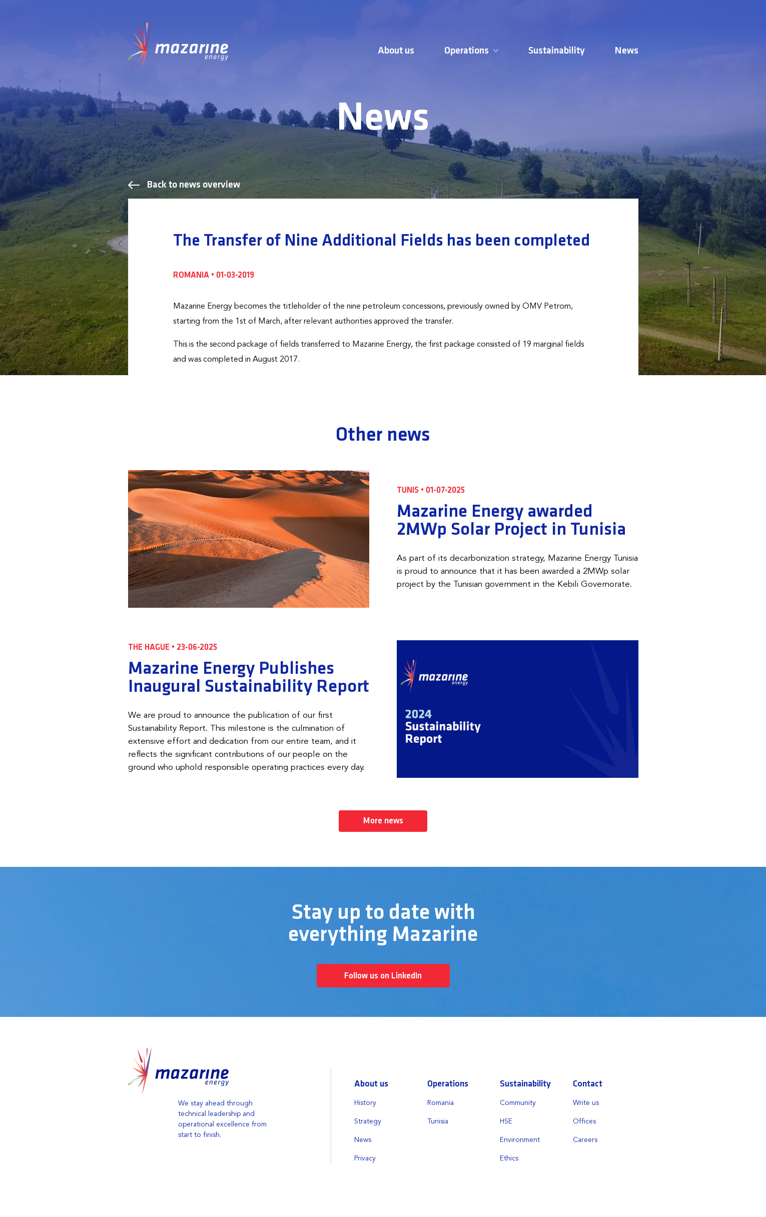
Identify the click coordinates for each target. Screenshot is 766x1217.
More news (383, 821)
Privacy (365, 1158)
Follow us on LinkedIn (383, 976)
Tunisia (437, 1121)
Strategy (367, 1121)
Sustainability (556, 51)
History (365, 1103)
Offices (584, 1121)
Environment (520, 1140)
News (626, 51)
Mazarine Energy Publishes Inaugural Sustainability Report (248, 678)
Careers (585, 1140)
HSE (506, 1121)
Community (518, 1103)
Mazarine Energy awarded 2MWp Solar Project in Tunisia (511, 521)
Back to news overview (184, 185)
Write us (586, 1103)
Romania (440, 1103)
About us (396, 51)
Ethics (509, 1158)
